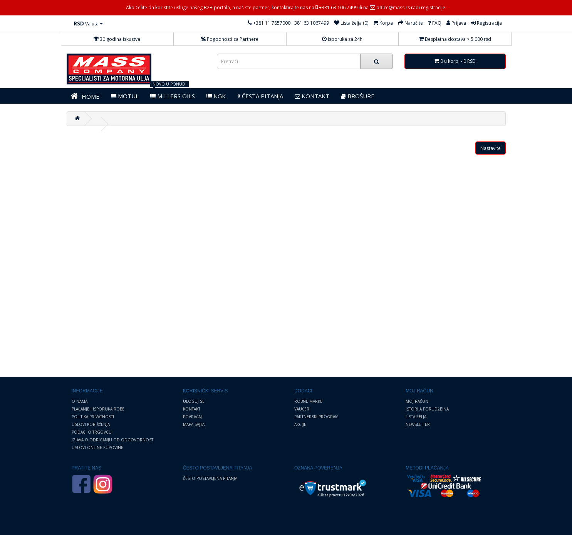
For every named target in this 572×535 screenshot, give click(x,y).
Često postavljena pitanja (210, 478)
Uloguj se (194, 401)
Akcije (300, 424)
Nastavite (490, 148)
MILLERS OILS (172, 96)
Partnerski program (316, 416)
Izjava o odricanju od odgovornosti (113, 439)
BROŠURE (357, 96)
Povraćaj (192, 416)
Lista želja (416, 416)
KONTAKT (312, 96)
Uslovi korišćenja (91, 424)
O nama (79, 401)
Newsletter (418, 424)
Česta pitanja (260, 96)
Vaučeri (302, 409)
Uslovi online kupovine (97, 447)
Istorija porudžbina (427, 409)
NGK (216, 96)
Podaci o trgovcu (92, 432)
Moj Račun (417, 401)
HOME (84, 96)
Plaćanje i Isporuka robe (98, 409)
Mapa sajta (194, 424)
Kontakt (191, 409)
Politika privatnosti (93, 416)
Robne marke (308, 401)
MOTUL (125, 96)
